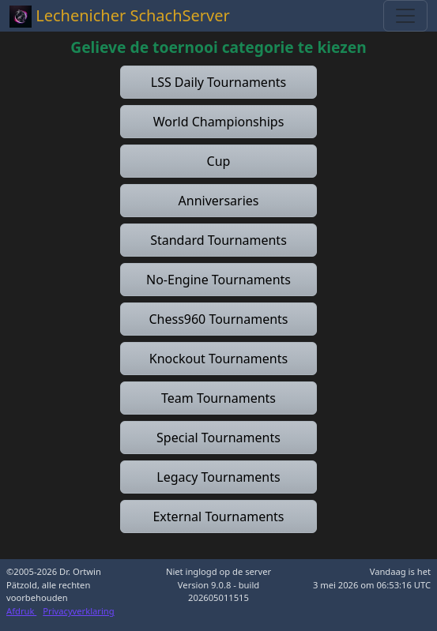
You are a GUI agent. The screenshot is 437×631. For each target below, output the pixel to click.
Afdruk (21, 611)
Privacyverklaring (78, 611)
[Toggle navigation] (405, 16)
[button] (218, 82)
